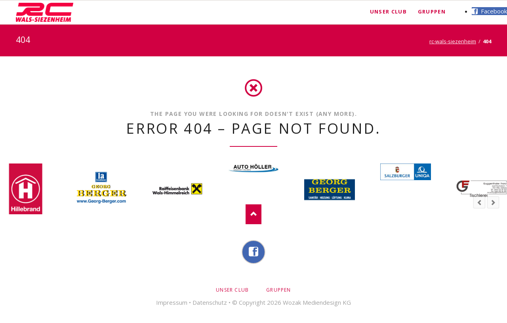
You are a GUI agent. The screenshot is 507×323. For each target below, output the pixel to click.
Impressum (171, 302)
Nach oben (253, 214)
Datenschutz (210, 302)
